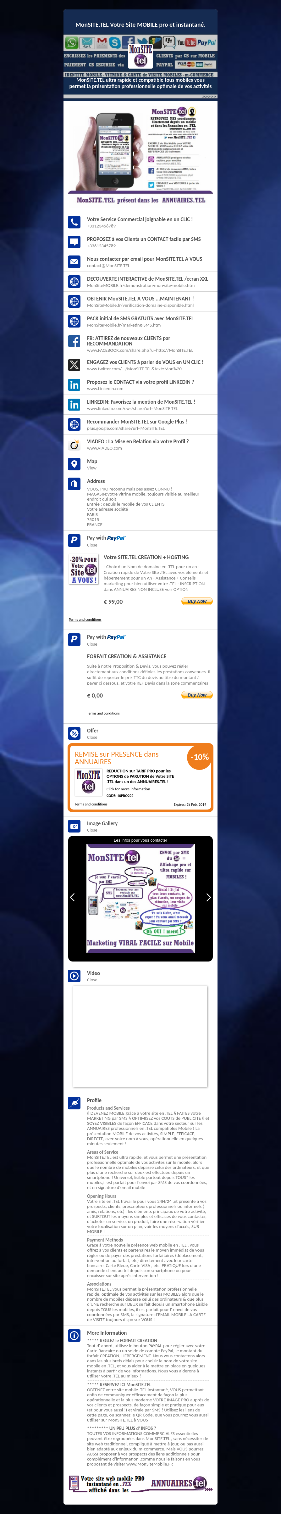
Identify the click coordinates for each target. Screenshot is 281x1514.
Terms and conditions (85, 619)
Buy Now (197, 601)
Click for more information (128, 789)
